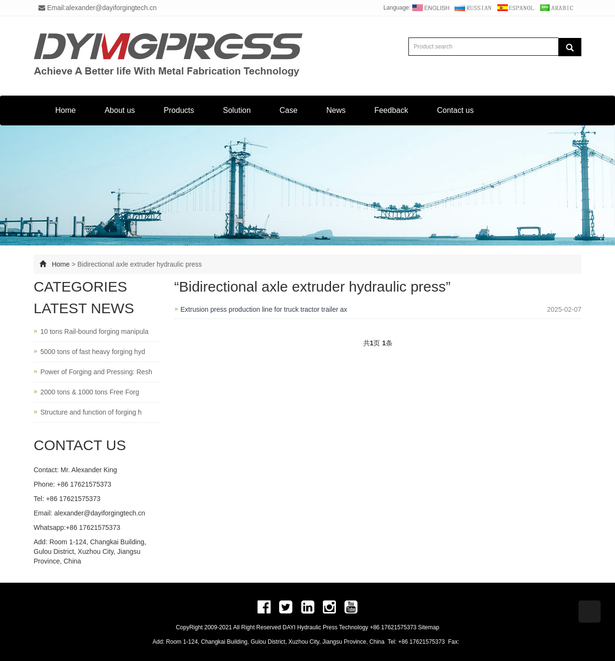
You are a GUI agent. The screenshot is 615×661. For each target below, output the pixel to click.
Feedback (391, 110)
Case (288, 110)
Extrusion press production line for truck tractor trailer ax (264, 309)
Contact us (455, 110)
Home (65, 110)
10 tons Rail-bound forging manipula (94, 331)
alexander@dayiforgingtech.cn (99, 513)
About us (120, 110)
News (335, 110)
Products (179, 110)
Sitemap (428, 627)
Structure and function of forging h (91, 412)
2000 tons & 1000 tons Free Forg (89, 392)
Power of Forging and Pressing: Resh (96, 372)
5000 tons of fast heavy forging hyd (92, 351)
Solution (237, 110)
